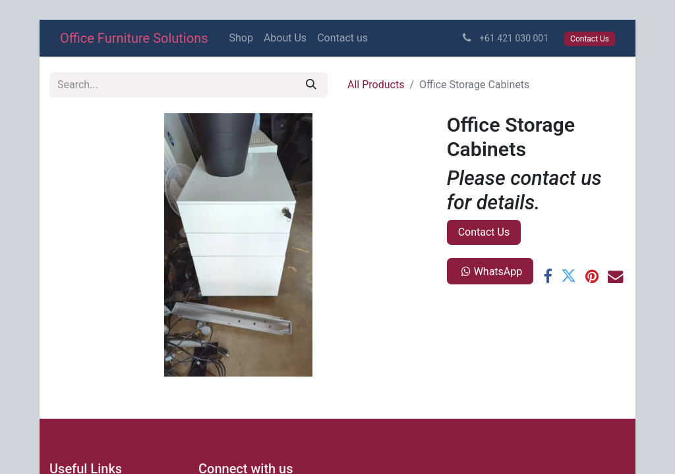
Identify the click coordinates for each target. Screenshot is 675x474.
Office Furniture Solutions (134, 38)
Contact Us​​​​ (589, 38)
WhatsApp (490, 271)
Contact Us (484, 232)
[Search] (311, 84)
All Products (375, 84)
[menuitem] (241, 38)
